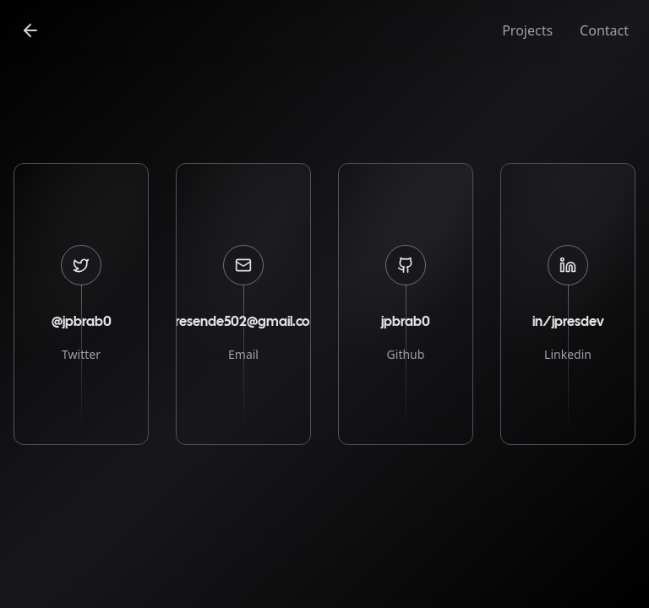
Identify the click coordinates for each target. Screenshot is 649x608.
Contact (604, 30)
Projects (527, 30)
